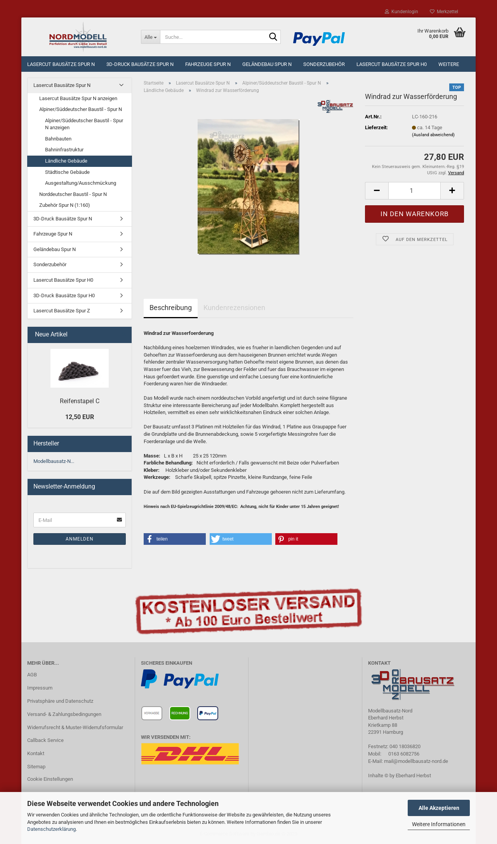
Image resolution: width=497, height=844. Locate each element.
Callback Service (45, 740)
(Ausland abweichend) (433, 134)
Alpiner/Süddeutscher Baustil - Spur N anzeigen (84, 124)
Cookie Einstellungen (50, 779)
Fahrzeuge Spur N (208, 64)
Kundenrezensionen (234, 307)
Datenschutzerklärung (51, 829)
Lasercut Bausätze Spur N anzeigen (78, 98)
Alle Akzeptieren (439, 808)
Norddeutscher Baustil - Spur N (73, 194)
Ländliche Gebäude (66, 161)
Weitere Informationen (439, 824)
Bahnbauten (58, 139)
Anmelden (80, 539)
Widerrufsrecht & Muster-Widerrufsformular (75, 727)
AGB (32, 675)
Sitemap (36, 766)
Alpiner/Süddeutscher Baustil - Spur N (80, 109)
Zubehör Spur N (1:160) (64, 205)
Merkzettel (444, 11)
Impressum (39, 688)
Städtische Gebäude (67, 172)
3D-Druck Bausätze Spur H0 (64, 295)
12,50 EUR (79, 417)
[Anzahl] (414, 190)
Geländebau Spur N (267, 64)
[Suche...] (150, 37)
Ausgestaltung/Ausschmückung (80, 183)
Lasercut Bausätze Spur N (61, 64)
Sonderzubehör (324, 64)
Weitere (448, 64)
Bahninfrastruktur (64, 150)
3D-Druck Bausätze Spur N (140, 64)
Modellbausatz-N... (53, 461)
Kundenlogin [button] (401, 11)
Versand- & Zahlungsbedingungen (64, 714)
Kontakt (35, 753)
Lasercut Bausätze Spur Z (61, 311)
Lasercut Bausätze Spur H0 (391, 64)
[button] (175, 539)
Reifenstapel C (79, 401)
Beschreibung (170, 307)
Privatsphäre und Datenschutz (60, 701)
